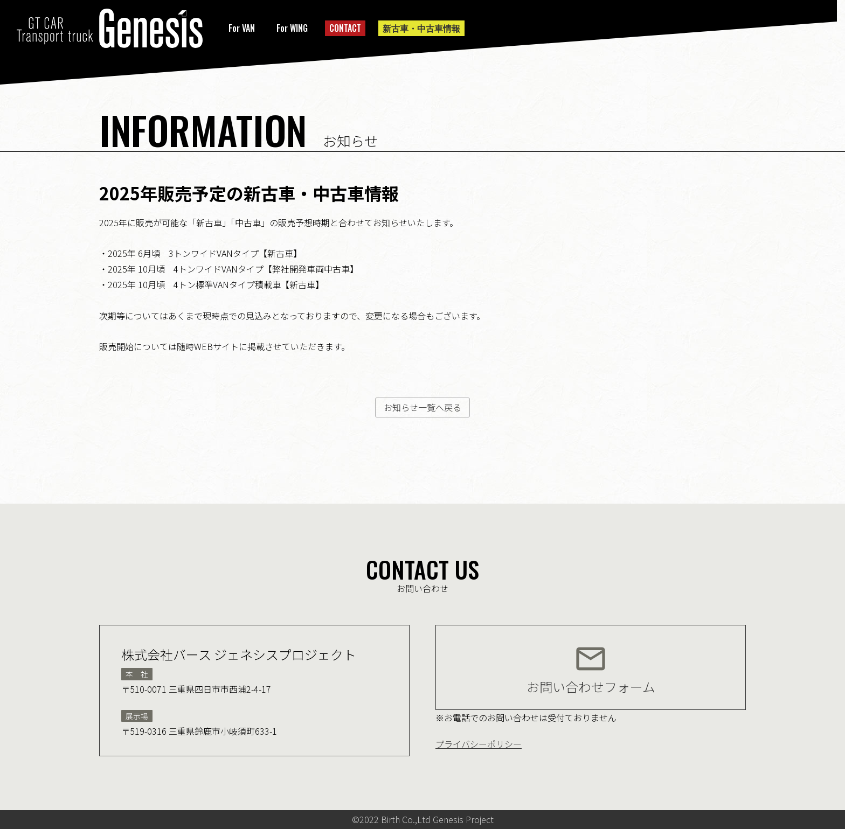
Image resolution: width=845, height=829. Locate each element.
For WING (292, 28)
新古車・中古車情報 (421, 28)
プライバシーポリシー (478, 743)
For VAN (241, 28)
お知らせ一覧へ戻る (422, 407)
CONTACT (345, 28)
